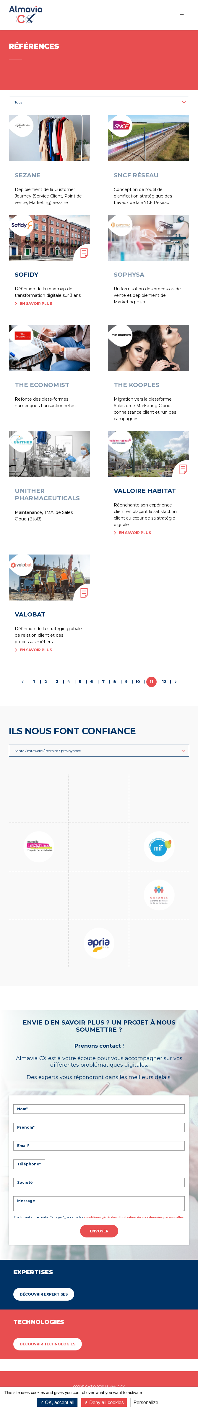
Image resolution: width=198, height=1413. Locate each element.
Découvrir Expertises (44, 1258)
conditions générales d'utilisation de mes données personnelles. (134, 1180)
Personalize (146, 1402)
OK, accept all (57, 1402)
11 (151, 681)
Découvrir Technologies (47, 1307)
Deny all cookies (104, 1402)
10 (137, 681)
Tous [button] (100, 102)
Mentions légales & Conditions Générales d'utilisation (99, 1364)
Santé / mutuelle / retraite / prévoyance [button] (100, 750)
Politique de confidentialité (117, 1375)
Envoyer (99, 1194)
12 (164, 681)
